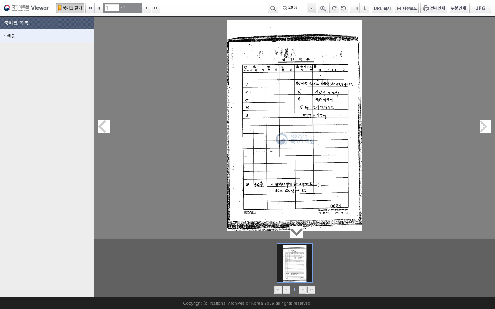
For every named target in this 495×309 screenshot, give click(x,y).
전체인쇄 (433, 8)
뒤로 (302, 290)
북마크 (70, 8)
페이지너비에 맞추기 (355, 8)
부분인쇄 (458, 8)
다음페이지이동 (485, 126)
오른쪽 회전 (334, 8)
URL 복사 (382, 8)
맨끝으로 (311, 290)
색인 (11, 35)
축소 (273, 8)
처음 (90, 8)
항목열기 (311, 8)
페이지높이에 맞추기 (365, 8)
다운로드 (407, 8)
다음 (146, 8)
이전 (99, 8)
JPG (480, 8)
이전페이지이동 (104, 126)
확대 (323, 8)
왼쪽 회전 (343, 8)
